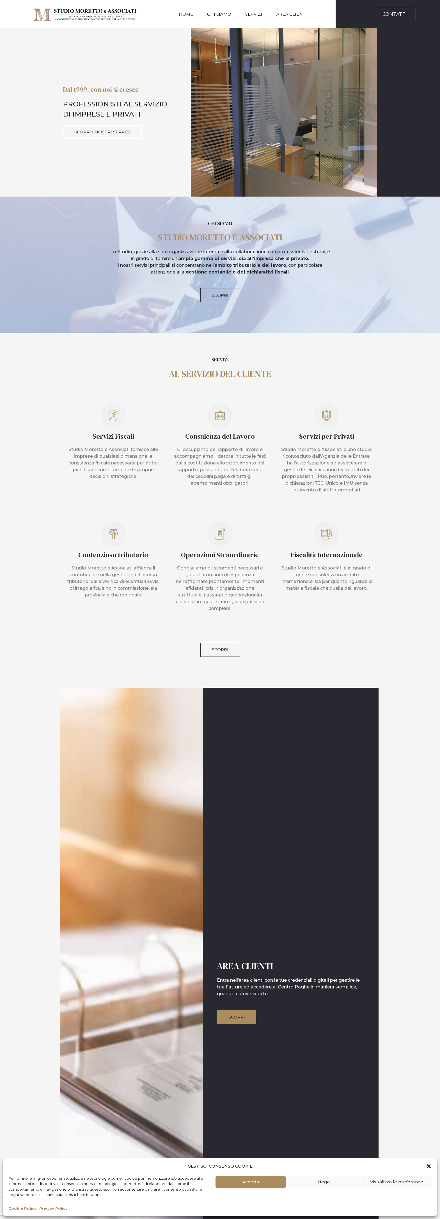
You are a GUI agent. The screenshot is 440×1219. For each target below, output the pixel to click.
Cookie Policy (22, 1208)
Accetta (250, 1181)
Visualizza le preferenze (396, 1181)
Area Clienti (291, 14)
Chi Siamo (219, 14)
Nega (324, 1181)
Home (186, 14)
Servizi (253, 14)
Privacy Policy (53, 1208)
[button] (429, 1166)
